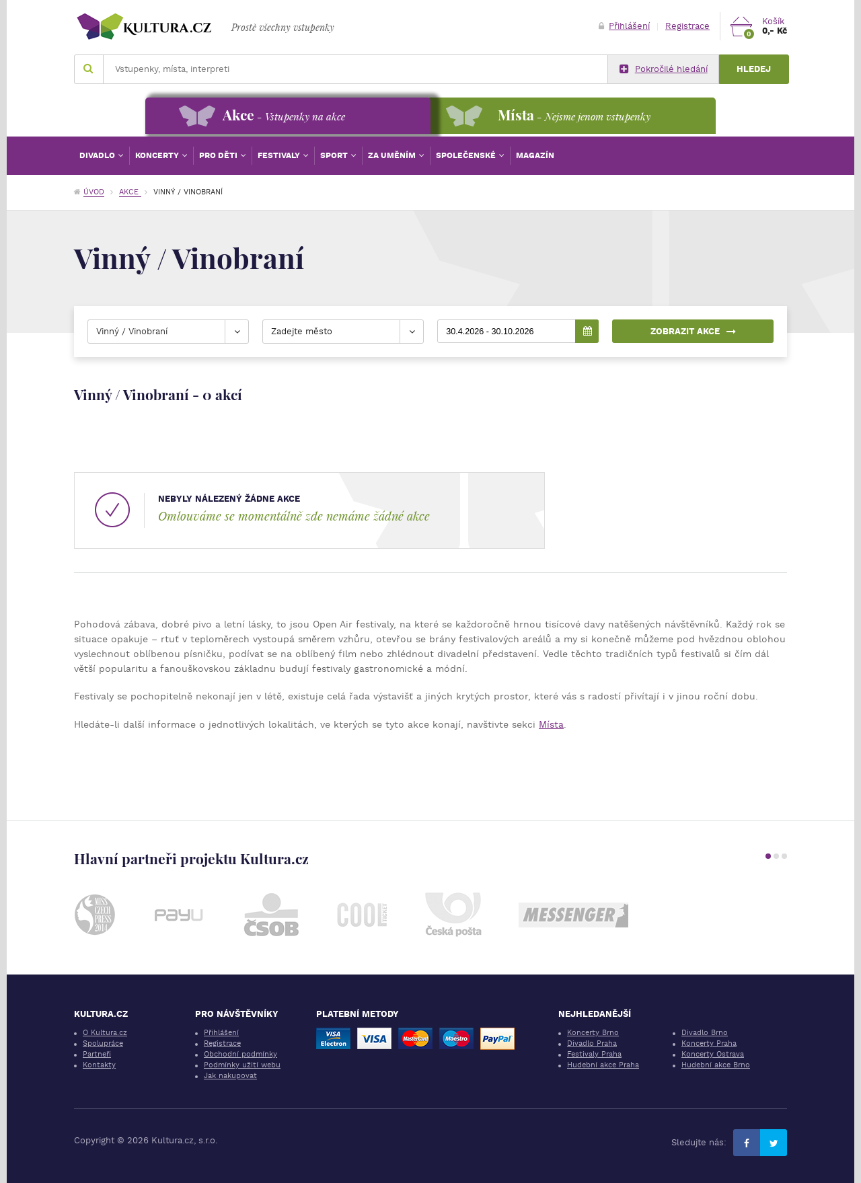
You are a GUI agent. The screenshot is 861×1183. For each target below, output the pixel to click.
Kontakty (99, 1065)
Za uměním (393, 155)
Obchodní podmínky (240, 1054)
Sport (335, 155)
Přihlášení (624, 26)
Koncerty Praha (709, 1043)
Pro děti (219, 155)
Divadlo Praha (592, 1043)
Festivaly (280, 155)
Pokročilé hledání (664, 69)
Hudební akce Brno (715, 1065)
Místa (551, 724)
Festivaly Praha (594, 1054)
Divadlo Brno (704, 1032)
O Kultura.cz (105, 1032)
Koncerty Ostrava (712, 1054)
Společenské (467, 155)
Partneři (97, 1054)
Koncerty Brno (593, 1032)
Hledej (754, 69)
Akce (130, 192)
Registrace (687, 26)
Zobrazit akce (693, 331)
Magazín (535, 155)
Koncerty (158, 155)
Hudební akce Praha (603, 1065)
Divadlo (98, 155)
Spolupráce (103, 1043)
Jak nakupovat (230, 1075)
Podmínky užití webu (242, 1065)
